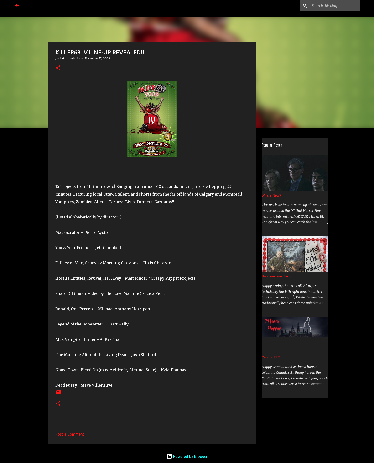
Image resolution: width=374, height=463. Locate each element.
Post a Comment (69, 434)
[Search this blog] (335, 5)
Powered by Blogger (187, 456)
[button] (58, 68)
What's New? (271, 195)
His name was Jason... (278, 276)
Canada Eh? (271, 357)
